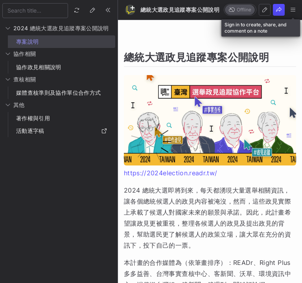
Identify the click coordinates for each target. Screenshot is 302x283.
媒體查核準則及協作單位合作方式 (58, 92)
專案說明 (27, 41)
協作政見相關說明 (38, 67)
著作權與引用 (33, 118)
